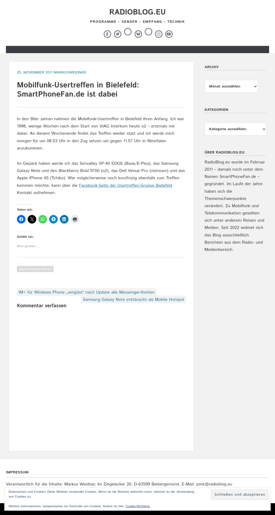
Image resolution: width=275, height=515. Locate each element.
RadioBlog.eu (137, 12)
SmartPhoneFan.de (35, 269)
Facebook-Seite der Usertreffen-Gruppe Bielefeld (125, 185)
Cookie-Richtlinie (138, 506)
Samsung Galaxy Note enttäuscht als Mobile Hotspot (133, 300)
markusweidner (70, 72)
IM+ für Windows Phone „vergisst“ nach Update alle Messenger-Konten (87, 292)
